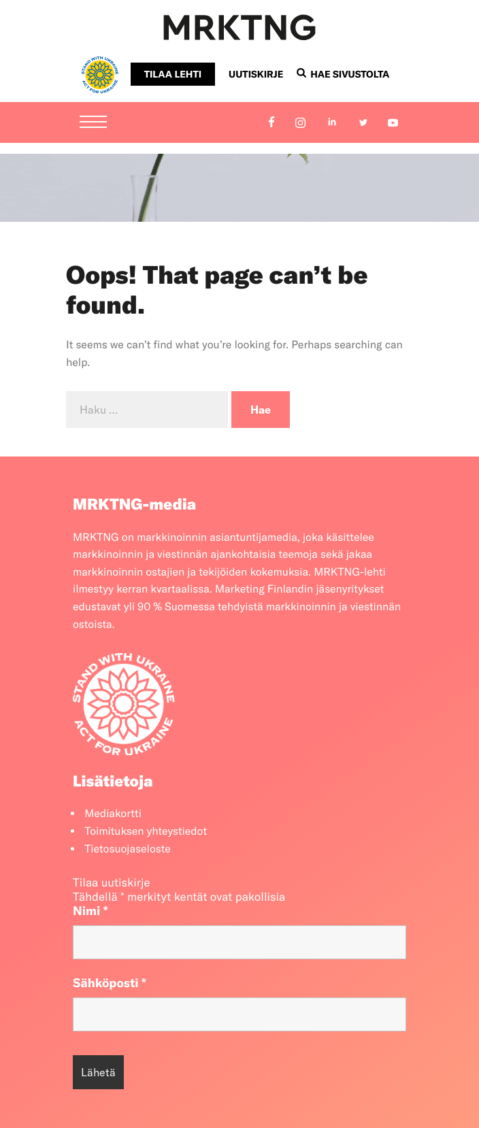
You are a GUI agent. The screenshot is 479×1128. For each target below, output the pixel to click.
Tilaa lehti (172, 74)
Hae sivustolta (343, 74)
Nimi (90, 910)
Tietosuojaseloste (127, 849)
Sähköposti (109, 983)
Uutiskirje (256, 74)
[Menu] (93, 123)
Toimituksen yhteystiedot (145, 831)
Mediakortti (113, 813)
